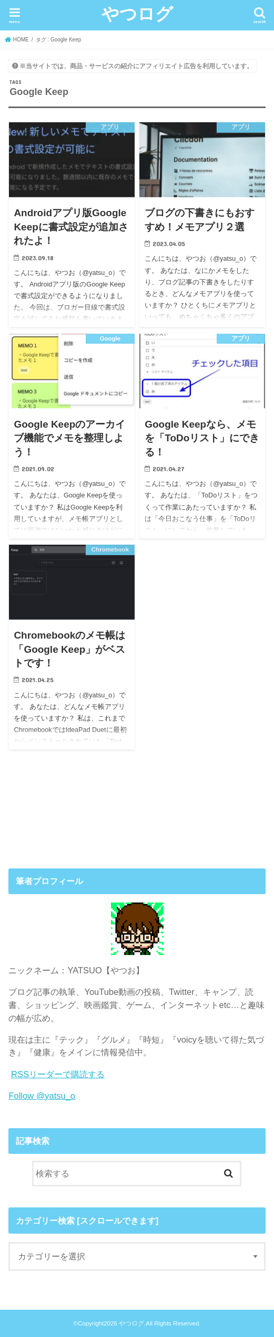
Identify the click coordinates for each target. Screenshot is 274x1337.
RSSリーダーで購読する (58, 1074)
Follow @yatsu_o (41, 1095)
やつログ (137, 13)
